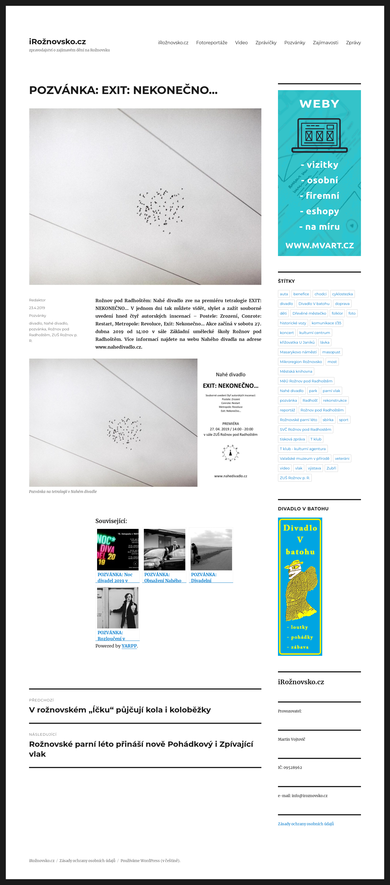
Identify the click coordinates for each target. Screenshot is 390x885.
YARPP (129, 646)
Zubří (331, 468)
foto (352, 313)
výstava (314, 468)
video (285, 468)
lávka (324, 342)
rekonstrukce (335, 400)
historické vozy (293, 323)
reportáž (287, 410)
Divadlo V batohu (313, 303)
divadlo (35, 323)
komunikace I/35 (326, 323)
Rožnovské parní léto (298, 419)
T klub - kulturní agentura (303, 449)
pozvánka (37, 329)
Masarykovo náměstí (298, 352)
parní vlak (331, 390)
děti (283, 313)
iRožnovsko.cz (57, 41)
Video (241, 42)
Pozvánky (294, 42)
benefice (301, 294)
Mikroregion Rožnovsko (301, 361)
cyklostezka (342, 294)
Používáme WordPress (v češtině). (150, 860)
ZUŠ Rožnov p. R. (295, 478)
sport (344, 419)
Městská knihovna (296, 371)
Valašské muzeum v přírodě (304, 458)
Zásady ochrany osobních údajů (306, 824)
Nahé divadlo (55, 323)
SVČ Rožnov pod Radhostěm (305, 429)
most (332, 361)
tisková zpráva (292, 439)
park (313, 390)
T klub (316, 439)
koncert (287, 332)
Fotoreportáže (211, 42)
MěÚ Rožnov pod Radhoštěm (306, 381)
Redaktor (37, 300)
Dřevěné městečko (309, 313)
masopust (331, 352)
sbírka (328, 419)
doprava (342, 303)
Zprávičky (266, 42)
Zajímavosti (326, 42)
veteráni (342, 458)
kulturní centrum (314, 332)
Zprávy (353, 42)
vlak (298, 468)
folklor (337, 313)
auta (284, 294)
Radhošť (310, 400)
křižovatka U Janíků (297, 342)
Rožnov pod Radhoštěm (322, 410)
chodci (320, 294)
